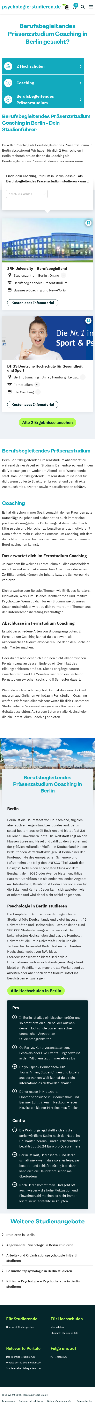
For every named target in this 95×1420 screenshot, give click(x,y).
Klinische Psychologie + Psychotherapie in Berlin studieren (43, 1284)
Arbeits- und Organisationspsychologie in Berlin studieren (42, 1258)
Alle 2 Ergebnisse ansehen (47, 422)
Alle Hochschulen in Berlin (36, 990)
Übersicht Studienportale (20, 1327)
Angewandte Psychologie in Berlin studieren (39, 1245)
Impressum (8, 1401)
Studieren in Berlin (20, 1235)
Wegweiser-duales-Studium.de (23, 1362)
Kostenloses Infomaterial (33, 302)
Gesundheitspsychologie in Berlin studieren (39, 1271)
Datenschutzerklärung (31, 1401)
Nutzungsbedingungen (59, 1401)
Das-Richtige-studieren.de (21, 1356)
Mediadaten (57, 1327)
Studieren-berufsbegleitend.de (23, 1368)
